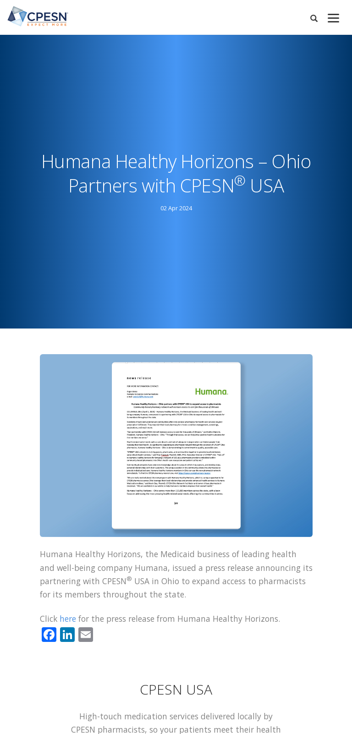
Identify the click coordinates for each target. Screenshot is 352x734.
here (68, 618)
